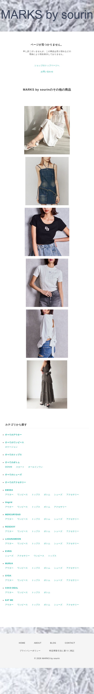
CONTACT (70, 643)
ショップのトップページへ (47, 65)
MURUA (9, 563)
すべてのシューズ (13, 475)
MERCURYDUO (13, 514)
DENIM (8, 467)
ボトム (47, 494)
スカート (20, 467)
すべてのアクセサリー (15, 482)
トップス (36, 494)
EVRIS (8, 551)
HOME (22, 643)
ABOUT (37, 643)
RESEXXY (10, 527)
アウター (9, 494)
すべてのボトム (12, 462)
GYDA (8, 576)
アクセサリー (72, 494)
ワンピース (22, 494)
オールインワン (35, 467)
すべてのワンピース (14, 442)
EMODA (9, 490)
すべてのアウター (13, 435)
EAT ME (9, 600)
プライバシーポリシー (30, 651)
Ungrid (8, 502)
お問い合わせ (47, 71)
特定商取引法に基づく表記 (61, 651)
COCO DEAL (11, 588)
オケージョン (11, 447)
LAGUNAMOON (13, 539)
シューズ (58, 494)
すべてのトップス (13, 455)
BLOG (53, 643)
